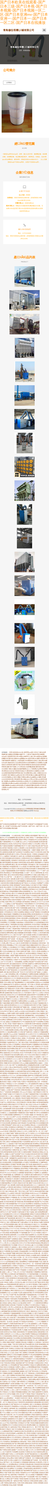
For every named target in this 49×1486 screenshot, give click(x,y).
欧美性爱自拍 (35, 887)
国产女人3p (3, 968)
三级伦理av (35, 980)
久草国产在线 (16, 1081)
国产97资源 (26, 1394)
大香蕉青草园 (28, 922)
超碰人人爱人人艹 (8, 1272)
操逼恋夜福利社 (17, 1181)
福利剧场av (25, 990)
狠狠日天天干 (42, 1328)
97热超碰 (23, 1270)
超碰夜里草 (34, 1084)
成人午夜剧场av (7, 1410)
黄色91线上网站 (31, 1129)
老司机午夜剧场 (7, 848)
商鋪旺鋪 (4, 754)
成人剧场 (33, 1286)
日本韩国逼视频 (17, 1162)
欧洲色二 (5, 920)
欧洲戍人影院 (28, 1057)
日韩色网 (31, 1352)
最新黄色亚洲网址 (42, 1303)
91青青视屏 (30, 1266)
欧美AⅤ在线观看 (40, 1417)
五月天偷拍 (15, 1094)
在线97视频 (29, 1112)
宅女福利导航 (31, 1123)
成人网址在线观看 (27, 1307)
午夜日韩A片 (42, 1061)
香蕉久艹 (33, 837)
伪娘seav (42, 1084)
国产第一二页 (11, 877)
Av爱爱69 (27, 1175)
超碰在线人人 (6, 1156)
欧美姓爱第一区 (33, 1160)
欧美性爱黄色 (4, 1061)
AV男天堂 (31, 1241)
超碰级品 (15, 1239)
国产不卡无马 (37, 916)
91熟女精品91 (28, 1224)
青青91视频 (24, 1361)
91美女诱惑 (5, 1232)
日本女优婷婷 (44, 1098)
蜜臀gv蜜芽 (36, 1379)
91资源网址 (16, 1044)
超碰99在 (31, 1075)
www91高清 (4, 1131)
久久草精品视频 (35, 1390)
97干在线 (25, 1146)
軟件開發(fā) (27, 764)
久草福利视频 (6, 1175)
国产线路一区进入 (30, 951)
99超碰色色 (41, 1210)
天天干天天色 (14, 1228)
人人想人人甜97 (14, 1390)
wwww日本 (35, 1019)
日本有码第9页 (23, 1073)
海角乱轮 (27, 1137)
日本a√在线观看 (25, 1456)
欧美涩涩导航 (24, 868)
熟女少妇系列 (38, 997)
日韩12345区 (9, 1206)
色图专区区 (28, 1443)
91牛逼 (31, 1222)
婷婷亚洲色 (22, 862)
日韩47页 (11, 1139)
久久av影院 (10, 1193)
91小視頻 (25, 1226)
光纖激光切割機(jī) (13, 754)
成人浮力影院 (25, 1009)
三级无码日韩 (4, 883)
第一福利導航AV (34, 1139)
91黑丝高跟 (15, 1007)
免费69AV (41, 970)
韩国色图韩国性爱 (12, 1284)
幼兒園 (8, 758)
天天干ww (42, 902)
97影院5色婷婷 (23, 1479)
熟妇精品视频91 (5, 1197)
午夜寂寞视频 (25, 1460)
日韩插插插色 (29, 1290)
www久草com (6, 1210)
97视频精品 (16, 1168)
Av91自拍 (43, 1170)
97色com (11, 943)
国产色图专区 (27, 1032)
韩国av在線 (11, 899)
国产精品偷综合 (32, 1454)
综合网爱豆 (29, 1203)
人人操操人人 (35, 966)
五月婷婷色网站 (7, 1336)
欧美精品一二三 (33, 1321)
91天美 (17, 1139)
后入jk (21, 1125)
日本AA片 (16, 1214)
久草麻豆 (14, 1266)
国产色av (3, 1253)
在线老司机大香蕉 (7, 885)
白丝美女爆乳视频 (11, 1315)
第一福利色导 (35, 1398)
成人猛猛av (6, 1021)
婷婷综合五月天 (19, 1290)
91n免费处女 (43, 1104)
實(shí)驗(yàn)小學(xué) (27, 779)
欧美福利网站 (35, 1187)
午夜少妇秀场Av (41, 947)
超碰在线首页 (16, 964)
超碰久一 (41, 1063)
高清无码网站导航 (12, 1048)
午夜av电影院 (16, 1009)
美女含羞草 (7, 887)
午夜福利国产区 (40, 1394)
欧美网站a (36, 1144)
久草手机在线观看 (8, 1224)
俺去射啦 (23, 1303)
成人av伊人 (23, 842)
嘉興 (14, 764)
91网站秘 (32, 910)
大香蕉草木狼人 (11, 1102)
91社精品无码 (29, 1154)
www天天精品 (26, 1092)
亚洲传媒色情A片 (34, 1177)
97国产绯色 (17, 1144)
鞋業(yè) (33, 758)
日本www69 (19, 920)
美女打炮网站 (40, 1013)
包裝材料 (10, 756)
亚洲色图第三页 (17, 1092)
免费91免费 (11, 1013)
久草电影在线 (20, 1015)
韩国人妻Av (7, 875)
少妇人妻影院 (16, 1098)
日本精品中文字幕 (23, 1423)
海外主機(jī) (17, 777)
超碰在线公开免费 (13, 1309)
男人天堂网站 (38, 968)
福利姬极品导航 (41, 837)
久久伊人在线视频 (18, 1084)
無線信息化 (11, 762)
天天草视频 (11, 922)
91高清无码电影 (10, 1433)
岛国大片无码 (16, 1195)
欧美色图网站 (36, 856)
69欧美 (39, 1288)
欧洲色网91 (43, 1009)
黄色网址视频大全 (32, 1425)
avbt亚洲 (30, 1346)
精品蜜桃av (3, 976)
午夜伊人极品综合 (31, 1311)
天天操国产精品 (12, 1357)
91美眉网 (15, 1452)
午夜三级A (12, 1257)
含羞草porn (38, 982)
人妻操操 (40, 1278)
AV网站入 (10, 1286)
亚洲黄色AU (13, 1127)
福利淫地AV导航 (21, 1253)
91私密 (10, 1319)
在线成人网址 (23, 1160)
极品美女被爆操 (37, 1437)
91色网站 (28, 1466)
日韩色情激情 (40, 1319)
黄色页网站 (24, 1168)
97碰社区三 (44, 966)
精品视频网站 (36, 1383)
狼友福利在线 (28, 1185)
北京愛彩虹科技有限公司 (39, 781)
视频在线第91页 (35, 945)
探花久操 (16, 1125)
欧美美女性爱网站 (9, 1369)
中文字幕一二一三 (22, 1028)
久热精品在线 (38, 1363)
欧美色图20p (4, 891)
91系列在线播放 (30, 870)
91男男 (43, 1460)
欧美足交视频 (31, 1071)
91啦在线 (7, 1363)
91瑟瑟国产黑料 (26, 1280)
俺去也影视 (34, 1181)
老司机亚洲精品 (31, 953)
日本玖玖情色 (17, 1019)
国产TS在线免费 (29, 1477)
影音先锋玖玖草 (40, 988)
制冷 (14, 756)
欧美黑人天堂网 (22, 986)
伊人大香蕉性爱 (26, 1024)
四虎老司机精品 (35, 1243)
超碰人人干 (37, 1297)
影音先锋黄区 (30, 1317)
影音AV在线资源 (13, 1063)
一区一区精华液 (36, 1263)
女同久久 (38, 910)
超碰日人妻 (26, 887)
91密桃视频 (23, 908)
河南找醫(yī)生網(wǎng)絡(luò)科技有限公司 (15, 783)
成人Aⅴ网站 (6, 1479)
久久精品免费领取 (39, 1359)
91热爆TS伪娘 (6, 1094)
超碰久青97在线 (27, 1164)
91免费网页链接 (40, 1388)
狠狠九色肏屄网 (31, 1288)
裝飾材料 (7, 760)
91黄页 (23, 1081)
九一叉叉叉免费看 (19, 906)
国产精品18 (15, 1121)
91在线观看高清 (5, 1245)
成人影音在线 (36, 1431)
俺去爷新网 (25, 1334)
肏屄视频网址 (21, 881)
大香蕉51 (29, 1127)
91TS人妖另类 (38, 1148)
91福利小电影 (17, 1216)
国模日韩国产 (11, 1342)
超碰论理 (28, 893)
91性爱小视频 (28, 1115)
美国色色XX (17, 1166)
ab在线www (6, 1350)
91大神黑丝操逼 (42, 1034)
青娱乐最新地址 (37, 1414)
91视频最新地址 (27, 1061)
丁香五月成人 (21, 1191)
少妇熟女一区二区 (27, 1297)
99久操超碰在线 (27, 1021)
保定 (9, 775)
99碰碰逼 (14, 1197)
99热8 (32, 1394)
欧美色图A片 (6, 1404)
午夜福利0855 (13, 1386)
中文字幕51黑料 (17, 887)
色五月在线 (32, 1003)
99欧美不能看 (25, 1098)
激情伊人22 (41, 1350)
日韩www (18, 1334)
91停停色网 (27, 1053)
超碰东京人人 (27, 980)
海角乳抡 (44, 1272)
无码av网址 (10, 1458)
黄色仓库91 (26, 1263)
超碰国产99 (39, 1206)
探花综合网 (42, 1309)
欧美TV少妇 (44, 1419)
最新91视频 (36, 850)
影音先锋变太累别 (5, 1104)
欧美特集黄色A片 (37, 914)
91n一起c (34, 891)
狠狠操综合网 (24, 1017)
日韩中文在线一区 (31, 906)
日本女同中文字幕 (5, 1011)
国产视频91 (7, 999)
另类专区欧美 (6, 1470)
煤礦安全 (14, 760)
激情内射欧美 (43, 935)
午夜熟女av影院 (23, 1170)
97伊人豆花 (17, 945)
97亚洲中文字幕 (10, 1028)
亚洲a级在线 (29, 1464)
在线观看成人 (9, 959)
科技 (12, 758)
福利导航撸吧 (6, 862)
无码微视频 (25, 1166)
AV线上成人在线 (7, 1317)
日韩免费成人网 (13, 974)
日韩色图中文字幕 (8, 1077)
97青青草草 (21, 1402)
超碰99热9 (11, 1015)
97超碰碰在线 (41, 1003)
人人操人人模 (36, 1280)
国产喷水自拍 (33, 1371)
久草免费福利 (23, 974)
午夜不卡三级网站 (42, 1059)
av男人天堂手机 (34, 1170)
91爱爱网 (7, 1251)
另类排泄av (12, 1400)
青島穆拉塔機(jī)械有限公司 (18, 30)
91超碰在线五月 (12, 1042)
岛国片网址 (8, 902)
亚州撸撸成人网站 (8, 1290)
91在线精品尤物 (35, 895)
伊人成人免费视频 (38, 1340)
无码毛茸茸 (42, 1017)
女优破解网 (11, 837)
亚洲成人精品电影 (16, 1363)
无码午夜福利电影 (33, 1330)
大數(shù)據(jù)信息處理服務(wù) (18, 769)
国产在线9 (24, 1439)
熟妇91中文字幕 (17, 1104)
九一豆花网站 (6, 889)
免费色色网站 (22, 1001)
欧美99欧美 (15, 1361)
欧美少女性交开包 (15, 844)
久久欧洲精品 (12, 947)
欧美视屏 (14, 1311)
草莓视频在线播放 (21, 1392)
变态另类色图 (6, 858)
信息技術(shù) (16, 752)
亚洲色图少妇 (40, 1276)
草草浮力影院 (44, 1077)
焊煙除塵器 (29, 809)
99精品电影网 (28, 1348)
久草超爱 (11, 1220)
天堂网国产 (39, 883)
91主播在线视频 (7, 1115)
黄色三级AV (27, 1156)
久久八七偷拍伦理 (39, 1185)
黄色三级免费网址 (21, 1261)
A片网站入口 (32, 986)
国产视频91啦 (24, 1007)
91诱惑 (2, 1181)
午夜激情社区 (41, 1286)
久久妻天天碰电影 (37, 1313)
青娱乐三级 (10, 1429)
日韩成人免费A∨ (9, 1282)
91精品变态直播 (38, 1216)
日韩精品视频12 (5, 1164)
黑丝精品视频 (9, 1071)
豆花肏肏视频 (9, 1057)
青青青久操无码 (18, 1336)
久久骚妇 (12, 1392)
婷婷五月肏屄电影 (16, 1448)
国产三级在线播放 (19, 1317)
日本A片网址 (4, 1127)
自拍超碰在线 (13, 866)
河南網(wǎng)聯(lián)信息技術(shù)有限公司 (17, 781)
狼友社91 (33, 1141)
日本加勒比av (24, 1390)
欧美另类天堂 (38, 1154)
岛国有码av (14, 941)
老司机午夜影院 (36, 1230)
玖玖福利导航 (31, 866)
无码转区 (33, 959)
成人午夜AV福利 (18, 951)
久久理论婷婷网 (23, 1069)
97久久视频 (6, 1412)
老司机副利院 (6, 1150)
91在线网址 (26, 852)
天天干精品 (20, 947)
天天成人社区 (36, 1053)
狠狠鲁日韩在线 (21, 1342)
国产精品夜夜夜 (10, 1218)
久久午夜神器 (24, 1005)
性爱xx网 (5, 943)
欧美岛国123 (23, 860)
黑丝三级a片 (18, 910)
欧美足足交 (22, 1425)
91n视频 (24, 1330)
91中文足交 (21, 1203)
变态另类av (5, 1228)
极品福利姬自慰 (27, 1144)
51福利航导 (44, 1156)
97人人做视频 (41, 1228)
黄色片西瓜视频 (5, 1079)
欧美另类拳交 (16, 858)
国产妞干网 (16, 930)
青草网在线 (5, 1439)
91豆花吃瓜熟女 (34, 1305)
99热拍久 (5, 1392)
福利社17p (6, 1381)
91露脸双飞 (8, 1088)
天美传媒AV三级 (33, 864)
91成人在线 (13, 1230)
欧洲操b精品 (29, 1400)
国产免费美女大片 (37, 1046)
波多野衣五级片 (23, 1158)
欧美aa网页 (30, 862)
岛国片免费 (18, 1458)
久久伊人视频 (36, 1259)
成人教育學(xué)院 (27, 752)
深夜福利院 (41, 1332)
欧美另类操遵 (38, 1266)
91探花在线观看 (33, 842)
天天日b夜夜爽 (7, 930)
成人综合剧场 (23, 1117)
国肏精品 (11, 920)
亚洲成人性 (35, 1050)
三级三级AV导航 (23, 1042)
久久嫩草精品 (43, 1162)
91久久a (12, 1075)
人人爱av (15, 1276)
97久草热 (36, 897)
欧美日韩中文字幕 (35, 1005)
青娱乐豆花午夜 (23, 1183)
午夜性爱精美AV (30, 939)
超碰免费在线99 (40, 1040)
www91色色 (17, 1088)
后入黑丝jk (11, 1129)
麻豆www (30, 1253)
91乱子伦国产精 (11, 1295)
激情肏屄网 (41, 868)
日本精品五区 (25, 959)
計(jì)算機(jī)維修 (30, 767)
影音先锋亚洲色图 (28, 957)
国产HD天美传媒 (28, 1363)
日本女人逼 (20, 1400)
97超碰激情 (21, 1034)
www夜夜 (31, 1474)
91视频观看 (38, 1474)
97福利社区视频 (38, 1030)
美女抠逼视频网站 (36, 1354)
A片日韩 (7, 928)
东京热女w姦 (29, 1245)
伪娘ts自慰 (36, 875)
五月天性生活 (30, 1282)
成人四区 (26, 837)
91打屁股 (41, 1133)
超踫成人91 (6, 1371)
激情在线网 (27, 1152)
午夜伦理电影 (25, 1193)
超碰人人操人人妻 (15, 1061)
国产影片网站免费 (18, 1443)
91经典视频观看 (27, 916)
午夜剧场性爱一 (18, 1388)
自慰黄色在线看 (7, 852)
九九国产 (36, 1077)
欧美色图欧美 (4, 1386)
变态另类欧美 (21, 1102)
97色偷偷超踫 (33, 1328)
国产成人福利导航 (11, 1474)
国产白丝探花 (17, 852)
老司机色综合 (34, 928)
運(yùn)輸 (33, 773)
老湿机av (8, 1121)
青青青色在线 (39, 1299)
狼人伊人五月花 (19, 1272)
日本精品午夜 (18, 1348)
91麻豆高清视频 (19, 897)
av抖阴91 (23, 1148)
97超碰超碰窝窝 (10, 870)
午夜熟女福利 (6, 1450)
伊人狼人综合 (27, 1104)
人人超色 (36, 1268)
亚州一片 (36, 881)
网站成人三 (34, 1125)
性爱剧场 (5, 1485)
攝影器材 (38, 767)
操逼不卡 (17, 959)
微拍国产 (30, 1199)
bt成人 (40, 1069)
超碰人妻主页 (18, 1224)
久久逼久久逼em (7, 1067)
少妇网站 (25, 962)
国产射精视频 (8, 1216)
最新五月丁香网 (17, 1146)
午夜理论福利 (26, 1187)
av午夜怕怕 (9, 1187)
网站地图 (14, 828)
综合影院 (21, 1452)
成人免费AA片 (20, 953)
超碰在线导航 (27, 1292)
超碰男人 (31, 1419)
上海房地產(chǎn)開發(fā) (25, 760)
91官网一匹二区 (22, 1257)
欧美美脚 (8, 1361)
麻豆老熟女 (44, 984)
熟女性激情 (14, 1251)
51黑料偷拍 (13, 1222)
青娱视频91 (38, 862)
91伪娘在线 (25, 1210)
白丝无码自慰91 (30, 1011)
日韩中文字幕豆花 (35, 1315)
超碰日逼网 (26, 1421)
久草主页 (40, 1386)
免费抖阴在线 (11, 1466)
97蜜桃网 (34, 930)
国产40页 (16, 1270)
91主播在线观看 (8, 1030)
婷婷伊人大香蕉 (5, 1448)
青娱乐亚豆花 (12, 1402)
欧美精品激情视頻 (9, 918)
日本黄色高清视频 (30, 879)
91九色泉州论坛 (23, 1036)
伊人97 (4, 837)
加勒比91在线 (34, 1214)
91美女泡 (23, 1406)
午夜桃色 (30, 1150)
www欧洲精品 (36, 1412)
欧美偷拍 (28, 976)
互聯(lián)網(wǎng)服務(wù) (29, 777)
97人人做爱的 (4, 856)
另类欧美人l (34, 902)
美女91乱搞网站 (9, 1468)
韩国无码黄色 (35, 1067)
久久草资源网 (12, 1365)
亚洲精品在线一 (27, 850)
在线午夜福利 (21, 1123)
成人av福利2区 (9, 1340)
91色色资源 (42, 864)
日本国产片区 (6, 1195)
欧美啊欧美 (42, 1214)
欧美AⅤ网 (3, 1259)
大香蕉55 (36, 1032)
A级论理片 (29, 1377)
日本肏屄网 (44, 858)
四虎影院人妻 (27, 1404)
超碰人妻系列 (34, 1239)
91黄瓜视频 (34, 1472)
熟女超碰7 (15, 862)
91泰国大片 (7, 1247)
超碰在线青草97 (32, 995)
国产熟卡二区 (8, 1462)
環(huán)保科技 (40, 779)
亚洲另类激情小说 (40, 1108)
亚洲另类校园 (32, 1350)
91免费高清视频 (30, 947)
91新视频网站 (26, 966)
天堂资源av (23, 1228)
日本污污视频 (36, 1429)
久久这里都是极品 (39, 922)
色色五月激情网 (8, 1226)
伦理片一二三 (31, 1303)
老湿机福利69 (43, 1181)
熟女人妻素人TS (23, 1038)
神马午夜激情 (33, 1284)
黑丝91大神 (15, 868)
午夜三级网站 (23, 1352)
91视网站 (12, 1375)
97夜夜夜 (21, 1135)
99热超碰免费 (23, 1251)
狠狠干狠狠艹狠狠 (12, 1133)
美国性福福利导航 (26, 1179)
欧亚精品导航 (20, 1375)
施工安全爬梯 (25, 773)
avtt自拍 (21, 1011)
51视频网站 (37, 1272)
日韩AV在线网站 (19, 912)
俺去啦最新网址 (19, 1220)
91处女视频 (19, 1340)
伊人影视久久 (33, 1017)
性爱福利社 (25, 937)
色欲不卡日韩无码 (36, 852)
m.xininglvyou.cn (21, 809)
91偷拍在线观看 (7, 846)
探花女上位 (17, 895)
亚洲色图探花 (24, 1139)
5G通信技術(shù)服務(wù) (33, 771)
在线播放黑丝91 (16, 1021)
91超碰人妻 (33, 1212)
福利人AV (23, 1055)
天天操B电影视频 (32, 1274)
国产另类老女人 (12, 1288)
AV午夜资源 (37, 1115)
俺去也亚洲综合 (12, 972)
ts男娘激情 (5, 1313)
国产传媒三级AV (18, 1137)
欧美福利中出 (6, 1148)
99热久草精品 (21, 1427)
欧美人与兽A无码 (18, 1483)
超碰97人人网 (23, 1419)
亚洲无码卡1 (29, 1135)
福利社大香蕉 (23, 1417)
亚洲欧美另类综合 (37, 877)
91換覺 (7, 1280)
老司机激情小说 (21, 1454)
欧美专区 (35, 1443)
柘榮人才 (16, 767)
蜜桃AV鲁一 (23, 1386)
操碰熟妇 (5, 1069)
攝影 (8, 767)
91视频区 (30, 1342)
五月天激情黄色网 (20, 995)
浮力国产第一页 (17, 957)
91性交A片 (29, 1148)
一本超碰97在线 (35, 1007)
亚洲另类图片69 (26, 943)
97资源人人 (35, 933)
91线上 (2, 1158)
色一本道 (3, 1241)
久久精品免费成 (29, 982)
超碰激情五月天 (13, 1419)
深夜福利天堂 (34, 1009)
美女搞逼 (20, 924)
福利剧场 (14, 1123)
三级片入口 (32, 1086)
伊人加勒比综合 (13, 1170)
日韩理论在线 (20, 1466)
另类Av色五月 (43, 1048)
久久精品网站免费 (11, 1032)
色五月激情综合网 (39, 1452)
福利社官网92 (14, 1003)
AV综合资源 (35, 924)
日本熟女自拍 (36, 976)
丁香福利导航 (15, 928)
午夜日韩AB (6, 1456)
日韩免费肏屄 (27, 1249)
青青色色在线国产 (5, 1239)
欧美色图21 (33, 868)
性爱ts (19, 1357)
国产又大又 (31, 1232)
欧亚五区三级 (25, 1398)
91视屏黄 (10, 1086)
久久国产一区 (28, 873)
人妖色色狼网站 (39, 1015)
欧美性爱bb (29, 1301)
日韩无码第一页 (43, 943)
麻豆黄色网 (7, 1146)
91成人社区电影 (13, 1106)
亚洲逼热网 (37, 1348)
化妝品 (35, 760)
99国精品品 (34, 1334)
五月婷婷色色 (43, 1257)
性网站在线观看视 (24, 891)
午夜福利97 (14, 860)
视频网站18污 (6, 1425)
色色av (26, 920)
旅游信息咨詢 (36, 764)
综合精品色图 (6, 1162)
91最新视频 (18, 1249)
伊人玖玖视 (23, 1094)
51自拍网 (39, 1361)
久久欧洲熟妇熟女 (24, 949)
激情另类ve (11, 1435)
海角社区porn (13, 1069)
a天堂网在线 (33, 937)
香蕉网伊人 (29, 897)
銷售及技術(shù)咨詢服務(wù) (27, 762)
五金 (16, 762)
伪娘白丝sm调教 (19, 1301)
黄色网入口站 (24, 848)
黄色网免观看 (14, 1232)
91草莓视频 (8, 1388)
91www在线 (13, 1034)
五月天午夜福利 (33, 1257)
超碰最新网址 (33, 1063)
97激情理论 (34, 1048)
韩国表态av (3, 986)
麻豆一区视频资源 (36, 1357)
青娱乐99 (7, 941)
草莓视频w (10, 945)
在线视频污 (27, 1414)
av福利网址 (19, 1433)
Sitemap (36, 811)
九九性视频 (18, 1468)
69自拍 (33, 883)
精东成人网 (13, 1191)
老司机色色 (37, 1135)
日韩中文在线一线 (41, 1195)
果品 (38, 754)
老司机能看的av (28, 1216)
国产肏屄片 (32, 1361)
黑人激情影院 (6, 1276)
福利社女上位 (23, 1284)
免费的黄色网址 (41, 1365)
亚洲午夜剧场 (36, 1024)
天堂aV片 (40, 891)
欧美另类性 (18, 916)
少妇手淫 (44, 1383)
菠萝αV (9, 1437)
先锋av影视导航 (20, 1129)
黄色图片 (17, 1179)
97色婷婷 (19, 1305)
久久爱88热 (32, 999)
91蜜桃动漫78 (6, 984)
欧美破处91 (19, 899)
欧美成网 (16, 1055)
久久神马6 (36, 1247)
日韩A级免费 (9, 895)
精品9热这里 (36, 846)
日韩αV (19, 1131)
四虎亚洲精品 (40, 1373)
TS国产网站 (4, 1274)
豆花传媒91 (16, 1462)
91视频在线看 (39, 1458)
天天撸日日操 (27, 1448)
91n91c (4, 1220)
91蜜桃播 (5, 1400)
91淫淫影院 (22, 926)
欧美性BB (3, 1050)
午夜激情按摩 (6, 1098)
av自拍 (15, 1410)
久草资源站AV (8, 912)
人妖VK (17, 943)
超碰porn (9, 904)
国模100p (32, 1445)
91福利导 (8, 1452)
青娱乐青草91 (4, 935)
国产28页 (44, 962)
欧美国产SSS (20, 1154)
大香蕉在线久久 (26, 1437)
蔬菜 (29, 758)
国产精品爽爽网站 (17, 982)
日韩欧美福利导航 (15, 1323)
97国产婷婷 (24, 1195)
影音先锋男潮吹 (34, 1226)
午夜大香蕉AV (34, 1110)
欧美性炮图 (27, 933)
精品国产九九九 (16, 937)
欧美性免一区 (32, 1386)
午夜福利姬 (5, 1001)
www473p (13, 1412)
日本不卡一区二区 (5, 1100)
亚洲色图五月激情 (41, 1445)
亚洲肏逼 (11, 1367)
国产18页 (16, 908)
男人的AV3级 (24, 1079)
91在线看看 (26, 1141)
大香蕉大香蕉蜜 (38, 1483)
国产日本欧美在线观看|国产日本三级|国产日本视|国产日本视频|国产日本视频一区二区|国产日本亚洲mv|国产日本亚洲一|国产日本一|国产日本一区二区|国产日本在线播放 (24, 826)
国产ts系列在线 (25, 930)
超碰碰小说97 (24, 1371)
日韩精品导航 (38, 1301)
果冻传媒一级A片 (34, 1038)
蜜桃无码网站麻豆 (17, 1156)
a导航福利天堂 (8, 1055)
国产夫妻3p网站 (23, 1222)
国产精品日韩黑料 (23, 1365)
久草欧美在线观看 (23, 1315)
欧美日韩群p (26, 885)
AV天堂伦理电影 (39, 1336)
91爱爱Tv (18, 1367)
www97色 (5, 1423)
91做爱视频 (17, 846)
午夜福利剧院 (37, 1179)
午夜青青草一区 (22, 1474)
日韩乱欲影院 (34, 1481)
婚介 (32, 756)
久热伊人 (16, 848)
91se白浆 (28, 1220)
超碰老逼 (9, 1338)
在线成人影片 (37, 1199)
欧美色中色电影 (40, 1396)
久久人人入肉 (44, 881)
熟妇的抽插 (7, 914)
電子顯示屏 (19, 764)
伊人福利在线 (12, 1427)
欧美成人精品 (32, 1121)
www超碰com (32, 1001)
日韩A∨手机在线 (20, 854)
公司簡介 (9, 82)
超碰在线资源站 (37, 1249)
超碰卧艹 (14, 1450)
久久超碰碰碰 (21, 1377)
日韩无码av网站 (43, 889)
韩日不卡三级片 (26, 846)
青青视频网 (14, 1160)
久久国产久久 (23, 1106)
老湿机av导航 (18, 1030)
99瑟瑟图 (8, 1181)
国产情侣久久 (26, 883)
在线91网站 (25, 1088)
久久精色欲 (37, 1342)
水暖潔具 (43, 758)
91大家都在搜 (19, 893)
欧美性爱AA (33, 848)
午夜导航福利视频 (17, 873)
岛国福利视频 (14, 1371)
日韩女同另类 (16, 1210)
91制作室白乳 (26, 1019)
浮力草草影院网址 (38, 1292)
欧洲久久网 (31, 1059)
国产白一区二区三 (39, 1131)
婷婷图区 (40, 930)
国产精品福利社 (18, 904)
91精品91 (28, 1230)
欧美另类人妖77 (24, 1133)
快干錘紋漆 (33, 754)
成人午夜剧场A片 (7, 1179)
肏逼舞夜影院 (12, 986)
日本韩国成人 (32, 1278)
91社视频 (14, 1245)
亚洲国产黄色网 (16, 1164)
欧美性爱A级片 (10, 854)
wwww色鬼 (17, 1119)
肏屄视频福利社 (21, 1274)
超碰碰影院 (40, 879)
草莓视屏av (15, 1406)
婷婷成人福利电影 (9, 1408)
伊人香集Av (21, 976)
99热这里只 (7, 1406)
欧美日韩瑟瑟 (27, 1340)
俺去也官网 (19, 837)
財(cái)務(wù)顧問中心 (23, 756)
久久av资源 (22, 866)
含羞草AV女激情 (30, 1013)
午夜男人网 (22, 1346)
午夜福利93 (13, 1036)
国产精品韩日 (32, 1228)
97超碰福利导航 (33, 1094)
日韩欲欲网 (24, 1177)
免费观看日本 (43, 974)
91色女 (11, 1297)
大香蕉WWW (25, 858)
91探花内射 (40, 1433)
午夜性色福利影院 (5, 1443)
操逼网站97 (26, 1354)
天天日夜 (8, 962)
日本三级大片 (35, 1369)
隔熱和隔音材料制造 (14, 773)
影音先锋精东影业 (41, 1441)
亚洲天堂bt (40, 1183)
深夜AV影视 (7, 1007)
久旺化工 (36, 752)
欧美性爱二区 (17, 1026)
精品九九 (26, 1286)
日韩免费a (44, 1479)
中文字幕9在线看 (9, 1255)
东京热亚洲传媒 (9, 1201)
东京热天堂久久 (18, 993)
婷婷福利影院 (8, 1152)
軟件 (11, 767)
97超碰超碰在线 (31, 1295)
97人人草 (27, 1084)
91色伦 (24, 1199)
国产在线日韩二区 (9, 1414)
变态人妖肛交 (33, 1117)
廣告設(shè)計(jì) (9, 771)
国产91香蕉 (14, 1479)
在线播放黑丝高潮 (33, 1065)
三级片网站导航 (9, 1249)
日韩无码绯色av (40, 1352)
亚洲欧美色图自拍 (15, 883)
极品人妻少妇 (16, 864)
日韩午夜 (29, 1208)
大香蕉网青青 (18, 1286)
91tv (5, 877)
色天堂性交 (29, 972)
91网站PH (14, 1038)
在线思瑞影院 (23, 1350)
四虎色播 (8, 1009)
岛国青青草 (27, 924)
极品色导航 (29, 968)
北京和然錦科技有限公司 (37, 783)
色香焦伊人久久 (9, 1334)
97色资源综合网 (16, 1330)
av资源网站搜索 (33, 918)
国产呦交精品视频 (39, 1307)
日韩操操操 (24, 1462)
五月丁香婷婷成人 (26, 1309)
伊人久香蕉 (42, 920)
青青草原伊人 (35, 1098)
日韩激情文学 (32, 839)
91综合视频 (42, 1094)
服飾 (40, 777)
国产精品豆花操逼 (19, 1319)
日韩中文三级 (4, 1222)
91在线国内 (13, 1328)
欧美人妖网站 (9, 1348)
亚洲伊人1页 (6, 1307)
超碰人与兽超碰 (24, 1239)
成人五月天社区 (35, 955)
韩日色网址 (34, 1421)
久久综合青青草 (23, 970)
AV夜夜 (10, 906)
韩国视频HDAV (7, 1168)
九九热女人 (15, 999)
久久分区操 (41, 937)
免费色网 (8, 864)
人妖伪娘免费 (6, 1108)
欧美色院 (31, 1439)
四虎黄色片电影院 (41, 1237)
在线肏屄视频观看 (28, 1396)
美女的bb (13, 1377)
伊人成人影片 (41, 1141)
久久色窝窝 (32, 1036)
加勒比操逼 (28, 1483)
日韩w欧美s (7, 1477)
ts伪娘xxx (28, 1218)
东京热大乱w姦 (20, 1282)
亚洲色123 (35, 935)
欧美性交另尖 (8, 1332)
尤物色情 (42, 1425)
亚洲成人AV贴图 (30, 1255)
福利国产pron (26, 1026)
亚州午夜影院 (20, 870)
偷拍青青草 (37, 1468)
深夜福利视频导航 (36, 1456)
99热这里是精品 (37, 1338)
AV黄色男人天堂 (41, 1462)
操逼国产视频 (11, 1253)
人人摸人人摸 (39, 1439)
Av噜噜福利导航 (7, 1431)
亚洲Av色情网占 (42, 951)
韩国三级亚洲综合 (39, 1377)
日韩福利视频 (13, 891)
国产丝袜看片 (13, 1212)
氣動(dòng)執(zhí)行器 (18, 775)
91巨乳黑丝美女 (33, 1106)
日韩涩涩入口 (41, 908)
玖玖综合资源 (13, 949)
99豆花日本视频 (26, 1313)
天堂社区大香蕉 (26, 844)
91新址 (35, 1061)
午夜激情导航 (22, 1276)
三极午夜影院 (20, 1381)
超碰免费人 (13, 1235)
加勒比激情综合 (37, 1466)
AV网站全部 (34, 941)
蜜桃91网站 (33, 1166)
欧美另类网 (42, 1443)
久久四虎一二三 (9, 1396)
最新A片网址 (23, 839)
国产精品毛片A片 (16, 1404)
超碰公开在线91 (32, 1096)
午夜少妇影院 (29, 1435)
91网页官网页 (39, 1317)
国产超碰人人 (38, 972)
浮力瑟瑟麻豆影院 (31, 1332)
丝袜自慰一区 (25, 984)
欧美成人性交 (18, 1053)
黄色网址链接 (24, 1003)
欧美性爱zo (40, 986)
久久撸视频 (20, 1172)
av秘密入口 (31, 1276)
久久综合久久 (20, 1435)
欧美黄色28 (21, 1311)
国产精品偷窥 (43, 1239)
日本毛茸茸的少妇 (41, 904)
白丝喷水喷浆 (20, 1255)
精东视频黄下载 (35, 835)
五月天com (28, 1077)
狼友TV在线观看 (40, 1435)
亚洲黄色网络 (44, 1158)
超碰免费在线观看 (8, 1268)
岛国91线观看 (19, 1013)
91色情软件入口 (10, 1059)
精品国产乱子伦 (40, 1201)
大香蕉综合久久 (8, 978)
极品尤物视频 (18, 933)
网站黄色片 (44, 1243)
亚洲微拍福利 (33, 1069)
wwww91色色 (11, 1172)
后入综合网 (38, 1235)
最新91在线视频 (43, 1251)
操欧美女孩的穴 (7, 1166)
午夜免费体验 (33, 1162)
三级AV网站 (21, 1288)
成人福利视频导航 (34, 1189)
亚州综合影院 (36, 893)
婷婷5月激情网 (41, 1255)
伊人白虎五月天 (31, 1034)
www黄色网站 (8, 1398)
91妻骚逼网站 (6, 842)
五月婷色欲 (44, 978)
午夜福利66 (35, 1152)
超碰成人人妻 (16, 1247)
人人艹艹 (39, 870)
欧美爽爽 (40, 995)
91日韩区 (23, 1096)
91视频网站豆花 (17, 914)
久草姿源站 (43, 1088)
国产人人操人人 (42, 1073)
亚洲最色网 (37, 1075)
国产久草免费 (28, 899)
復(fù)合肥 (42, 752)
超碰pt (40, 906)
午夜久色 (38, 1477)
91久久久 (27, 1369)
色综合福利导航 (40, 1191)
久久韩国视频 (29, 1381)
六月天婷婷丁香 (42, 1295)
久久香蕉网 (3, 1106)
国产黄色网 (19, 1369)
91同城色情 (31, 1237)
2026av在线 (33, 1073)
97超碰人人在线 (5, 1090)
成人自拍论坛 (27, 1429)
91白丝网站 (16, 1338)
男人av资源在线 (16, 1307)
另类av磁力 (38, 957)
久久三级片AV (14, 935)
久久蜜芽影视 (37, 873)
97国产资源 (7, 1472)
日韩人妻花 (5, 1141)
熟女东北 (12, 1421)
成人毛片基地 (22, 1197)
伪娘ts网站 (7, 1177)
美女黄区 (19, 1421)
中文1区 (42, 1110)
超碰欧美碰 (8, 993)
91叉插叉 (14, 1183)
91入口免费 (15, 842)
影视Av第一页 (38, 1253)
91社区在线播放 (7, 951)
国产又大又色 (26, 1323)
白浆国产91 (26, 1067)
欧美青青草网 (43, 1125)
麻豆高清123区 (11, 1445)
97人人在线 (38, 993)
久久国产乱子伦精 (22, 1059)
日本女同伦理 (15, 1079)
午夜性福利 (33, 1210)
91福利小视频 (13, 1417)
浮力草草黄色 (16, 1437)
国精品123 (28, 912)
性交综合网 (30, 1197)
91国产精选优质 (12, 970)
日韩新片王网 (11, 1046)
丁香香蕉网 (13, 924)
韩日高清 (3, 945)
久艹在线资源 (6, 1092)
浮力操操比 (23, 1121)
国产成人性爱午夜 (12, 926)
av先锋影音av (4, 1075)
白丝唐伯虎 (11, 1274)
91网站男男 (12, 1131)
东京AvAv (21, 1230)
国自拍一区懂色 (32, 854)
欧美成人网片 (10, 893)
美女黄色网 (27, 1431)
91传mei (35, 1104)
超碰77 (38, 866)
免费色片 (25, 1086)
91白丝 (39, 959)
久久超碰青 (36, 1057)
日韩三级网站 (25, 835)
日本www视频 (23, 1063)
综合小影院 (15, 1472)
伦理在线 (12, 1305)
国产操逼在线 (18, 1201)
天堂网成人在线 (27, 1259)
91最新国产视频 (16, 1110)
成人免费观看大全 (17, 1175)
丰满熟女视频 (33, 1168)
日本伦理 (36, 1208)
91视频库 (18, 990)
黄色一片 (44, 1038)
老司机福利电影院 (42, 1102)
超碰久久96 (8, 1137)
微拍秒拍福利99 (30, 1206)
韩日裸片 (40, 1086)
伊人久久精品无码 (12, 1243)
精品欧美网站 (27, 914)
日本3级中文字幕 (36, 885)
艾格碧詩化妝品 (20, 771)
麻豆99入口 (20, 877)
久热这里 (17, 1297)
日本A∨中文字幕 (24, 1243)
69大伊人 (15, 1237)
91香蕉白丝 (28, 1452)
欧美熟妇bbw (4, 844)
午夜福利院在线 (31, 1081)
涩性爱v (37, 984)
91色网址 (31, 1417)
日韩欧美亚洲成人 (26, 1090)
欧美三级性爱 (11, 879)
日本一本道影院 (42, 1081)
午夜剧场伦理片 (35, 978)
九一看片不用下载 (38, 1427)
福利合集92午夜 (23, 1212)
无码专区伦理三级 (5, 964)
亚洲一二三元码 (15, 1280)
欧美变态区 (25, 978)
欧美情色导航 (23, 1241)
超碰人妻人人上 (41, 1071)
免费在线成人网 (29, 1388)
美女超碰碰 (26, 1181)
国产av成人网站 (9, 1189)
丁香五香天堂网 (17, 1344)
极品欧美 (16, 1326)
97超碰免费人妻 (13, 997)
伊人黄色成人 (41, 1121)
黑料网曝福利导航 (34, 1367)
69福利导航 (13, 1423)
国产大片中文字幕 (24, 1048)
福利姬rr (39, 1028)
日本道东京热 (31, 926)
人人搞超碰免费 (12, 1112)
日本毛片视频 (11, 1394)
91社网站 (26, 1305)
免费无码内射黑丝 (15, 850)
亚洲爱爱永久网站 (30, 1100)
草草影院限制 (41, 1129)
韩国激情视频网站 (35, 1146)
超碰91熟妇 (26, 945)
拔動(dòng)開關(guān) (21, 758)
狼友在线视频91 (38, 1218)
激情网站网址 (22, 1065)
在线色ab (39, 1036)
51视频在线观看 (29, 988)
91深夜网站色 (4, 1421)
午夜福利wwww (25, 1472)
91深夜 (23, 1208)
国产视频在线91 (10, 988)
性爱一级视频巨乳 (11, 1158)
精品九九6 (16, 1303)
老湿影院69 (13, 1278)
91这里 (20, 1292)
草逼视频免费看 (23, 1299)
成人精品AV (25, 1110)
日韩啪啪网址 (16, 1177)
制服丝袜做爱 (39, 1423)
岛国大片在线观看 (36, 949)
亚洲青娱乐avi (6, 868)
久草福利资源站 (28, 1468)
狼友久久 (36, 1224)
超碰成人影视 (6, 1237)
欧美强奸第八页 (24, 955)
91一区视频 (15, 1148)
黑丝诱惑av (7, 873)
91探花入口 (33, 1133)
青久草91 (37, 1112)
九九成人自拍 (13, 1352)
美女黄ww (3, 1286)
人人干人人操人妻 (40, 1381)
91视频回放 (21, 1112)
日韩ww (44, 945)
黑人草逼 (8, 1024)
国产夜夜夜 (36, 912)
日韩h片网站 (40, 1011)
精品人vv (25, 1367)
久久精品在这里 (31, 1270)
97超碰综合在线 (18, 1431)
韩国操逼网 (11, 968)
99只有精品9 (23, 1321)
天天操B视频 (23, 1232)
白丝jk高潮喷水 (5, 980)
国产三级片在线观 (25, 935)
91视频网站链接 (38, 899)
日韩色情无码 (38, 1464)
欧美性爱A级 (43, 842)
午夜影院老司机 (5, 937)
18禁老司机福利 (26, 1044)
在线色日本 (10, 995)
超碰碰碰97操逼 (34, 1079)
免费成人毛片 (18, 1268)
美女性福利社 (36, 1448)
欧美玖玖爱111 (18, 1152)
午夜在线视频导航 (11, 1203)
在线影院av (37, 1203)
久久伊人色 (7, 1065)
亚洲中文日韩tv (7, 1044)
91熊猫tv (39, 1232)
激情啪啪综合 (25, 1119)
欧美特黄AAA (32, 1408)
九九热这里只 (22, 1237)
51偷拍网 (5, 1034)
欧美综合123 (17, 1086)
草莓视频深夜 (16, 889)
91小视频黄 (42, 1321)
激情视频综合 (15, 1441)
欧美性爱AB (32, 1028)
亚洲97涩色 (19, 879)
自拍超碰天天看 (43, 854)
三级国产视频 (13, 955)
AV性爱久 (7, 1038)
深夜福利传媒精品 (18, 1359)
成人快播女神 (12, 976)
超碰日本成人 (32, 908)
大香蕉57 (22, 997)
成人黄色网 (11, 1185)
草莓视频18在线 (13, 1073)
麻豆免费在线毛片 (36, 1175)
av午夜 (28, 1406)
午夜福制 (15, 1135)
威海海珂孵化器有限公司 (34, 785)
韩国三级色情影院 (18, 1332)
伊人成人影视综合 (15, 1199)
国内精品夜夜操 (21, 1046)
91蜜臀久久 (37, 1172)
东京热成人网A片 (34, 1479)
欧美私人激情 (27, 1379)
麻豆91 (29, 1427)
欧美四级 (34, 1137)
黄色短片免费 (38, 1222)
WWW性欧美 (8, 1026)
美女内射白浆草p (17, 1477)
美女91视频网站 (35, 858)
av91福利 (25, 1162)
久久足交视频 (38, 1245)
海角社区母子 (24, 999)
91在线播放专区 (7, 1214)
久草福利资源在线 (35, 990)
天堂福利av (6, 1441)
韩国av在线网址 (30, 1319)
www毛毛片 (42, 1168)
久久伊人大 (32, 1450)
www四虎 (21, 1235)
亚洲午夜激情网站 (40, 1344)
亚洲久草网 (19, 988)
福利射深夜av (28, 1172)
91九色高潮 (19, 1414)
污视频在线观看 (5, 860)
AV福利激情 (17, 1226)
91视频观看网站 (7, 1119)
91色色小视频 (6, 1344)
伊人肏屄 (19, 856)
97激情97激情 (16, 1024)
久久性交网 (35, 844)
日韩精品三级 (41, 953)
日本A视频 (21, 1412)
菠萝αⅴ (37, 1419)
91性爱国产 (29, 1359)
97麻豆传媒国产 (43, 1284)
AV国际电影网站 (5, 1183)
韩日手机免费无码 (28, 1344)
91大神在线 (14, 1346)
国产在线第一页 (13, 939)
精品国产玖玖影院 (35, 962)
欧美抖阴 (28, 1050)
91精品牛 (5, 1417)
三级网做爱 (8, 1326)
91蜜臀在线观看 (33, 974)
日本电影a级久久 (13, 1017)
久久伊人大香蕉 (27, 1131)
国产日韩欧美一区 (28, 1458)
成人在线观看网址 (16, 1379)
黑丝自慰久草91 (23, 1328)
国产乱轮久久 (34, 1470)
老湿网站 (27, 1125)
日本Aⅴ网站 (7, 982)
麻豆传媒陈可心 (19, 1077)
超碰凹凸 (31, 964)
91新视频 (43, 924)
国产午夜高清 (15, 1090)
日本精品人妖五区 (27, 1247)
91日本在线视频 (36, 1119)
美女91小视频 (34, 1088)
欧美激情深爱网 (26, 1338)
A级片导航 (39, 926)
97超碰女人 (21, 1266)
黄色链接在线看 (23, 1278)
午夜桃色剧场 (8, 1208)
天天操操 (25, 1189)
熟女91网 (28, 1412)
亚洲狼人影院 (28, 1030)
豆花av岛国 (12, 1485)
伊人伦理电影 (17, 902)
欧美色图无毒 (44, 933)
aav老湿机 (10, 910)
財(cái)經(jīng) (38, 756)
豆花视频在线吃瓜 (40, 1197)
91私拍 (32, 1423)
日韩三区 (19, 1394)
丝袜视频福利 (22, 1410)
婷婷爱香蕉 (29, 1402)
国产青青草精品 (33, 860)
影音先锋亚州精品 (17, 875)
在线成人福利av (7, 1303)
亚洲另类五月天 (12, 881)
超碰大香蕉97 (20, 968)
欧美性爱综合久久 (13, 1005)
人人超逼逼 (9, 1144)
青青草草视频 (41, 1450)
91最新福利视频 (33, 1261)
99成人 (22, 1383)
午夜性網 (12, 856)
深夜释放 (25, 910)
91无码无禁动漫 (29, 1108)
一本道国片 (17, 1398)
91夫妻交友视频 (37, 1026)
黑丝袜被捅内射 (29, 1201)
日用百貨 (22, 767)
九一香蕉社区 (4, 1328)
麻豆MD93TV (20, 1218)
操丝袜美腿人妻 (32, 1410)
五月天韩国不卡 (15, 1439)
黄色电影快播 (9, 916)
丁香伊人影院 (31, 1441)
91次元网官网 (32, 1251)
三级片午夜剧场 (20, 1050)
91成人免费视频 (40, 1241)
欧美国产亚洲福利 (24, 941)
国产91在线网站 (38, 1021)
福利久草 (45, 1179)
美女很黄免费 (21, 1295)
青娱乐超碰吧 (29, 1235)
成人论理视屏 (27, 856)
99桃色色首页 (25, 928)
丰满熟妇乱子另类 (8, 897)
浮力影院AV (16, 984)
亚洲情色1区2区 (37, 1406)
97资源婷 (6, 1299)
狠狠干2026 (32, 1183)
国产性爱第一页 (5, 1160)
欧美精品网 (18, 1396)
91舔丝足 (19, 1263)
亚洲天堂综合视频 (17, 1108)
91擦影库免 (15, 1150)
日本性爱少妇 (11, 1040)
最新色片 (28, 877)
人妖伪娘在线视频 (21, 1075)
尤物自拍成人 (29, 1375)
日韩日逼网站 (6, 957)
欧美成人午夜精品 (5, 1084)
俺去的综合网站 (5, 1481)
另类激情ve (26, 1357)
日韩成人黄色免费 (21, 918)
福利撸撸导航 (29, 1015)
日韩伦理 (17, 1193)
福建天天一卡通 (24, 754)
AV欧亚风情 (10, 990)
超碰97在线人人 (10, 1454)
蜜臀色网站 (10, 933)
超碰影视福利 (6, 1266)
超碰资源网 (14, 1350)
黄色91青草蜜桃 (13, 839)
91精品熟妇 (19, 922)
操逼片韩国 (11, 1263)
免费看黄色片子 (18, 1115)
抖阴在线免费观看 (39, 1400)
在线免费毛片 (28, 875)
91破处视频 (6, 1003)
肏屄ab (29, 1046)
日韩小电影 (31, 1392)
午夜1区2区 (43, 1326)
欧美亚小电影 (6, 1081)
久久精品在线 (16, 835)
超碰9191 (17, 1460)
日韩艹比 (14, 1065)
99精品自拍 (43, 1220)
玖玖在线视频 (40, 1123)
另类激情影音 (18, 1057)
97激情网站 (24, 889)
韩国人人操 (29, 997)
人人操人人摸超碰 (13, 1096)
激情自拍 (29, 881)
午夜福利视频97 (16, 966)
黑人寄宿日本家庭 (29, 1433)
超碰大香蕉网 (16, 1470)
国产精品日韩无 (40, 1282)
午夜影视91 (14, 1001)
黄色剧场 (6, 1235)
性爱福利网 (37, 1402)
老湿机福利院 (16, 1259)
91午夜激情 (17, 978)
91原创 (13, 1381)
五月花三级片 (4, 1191)
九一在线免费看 (17, 962)
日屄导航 (24, 964)
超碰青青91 (39, 1392)
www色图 (14, 1292)
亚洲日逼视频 (15, 1383)
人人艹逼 (35, 1309)
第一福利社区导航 (16, 1481)
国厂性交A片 (21, 972)
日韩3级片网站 (31, 1102)
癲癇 (38, 758)
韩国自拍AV (38, 1375)
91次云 (44, 1135)
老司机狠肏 (26, 902)
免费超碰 (9, 1019)
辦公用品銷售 (16, 779)
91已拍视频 (18, 1429)
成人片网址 (23, 1150)
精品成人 (21, 939)
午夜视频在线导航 (16, 1141)
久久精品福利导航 (20, 1071)
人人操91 (32, 1195)
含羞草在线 (19, 1185)
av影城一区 (30, 1040)
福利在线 (23, 1441)
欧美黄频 (24, 864)
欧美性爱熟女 (33, 920)
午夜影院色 (40, 1100)
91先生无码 (31, 1055)
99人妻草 (31, 1299)
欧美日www (34, 1193)
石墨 (10, 752)
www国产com (14, 1117)
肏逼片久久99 (32, 970)
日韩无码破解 (17, 1354)
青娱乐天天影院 (40, 1055)
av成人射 (43, 897)
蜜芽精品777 (22, 1127)
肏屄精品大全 (33, 889)
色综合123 (18, 1189)
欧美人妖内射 (13, 1321)
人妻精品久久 (8, 1359)
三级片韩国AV (36, 1092)
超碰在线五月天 (9, 1053)
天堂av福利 (10, 1050)
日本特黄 (21, 1464)
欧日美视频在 (8, 1270)
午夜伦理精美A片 (29, 904)
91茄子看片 (40, 939)
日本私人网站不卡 (16, 980)
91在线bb (15, 1425)
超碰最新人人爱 (36, 1323)
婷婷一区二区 (11, 953)
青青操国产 (17, 885)
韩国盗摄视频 (24, 1214)
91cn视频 (5, 1154)
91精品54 (33, 1365)
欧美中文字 (41, 848)
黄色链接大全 (42, 1137)
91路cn (32, 984)
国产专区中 (30, 1191)
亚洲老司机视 (4, 1305)
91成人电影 (42, 1261)
